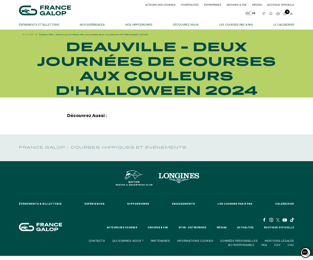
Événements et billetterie (39, 24)
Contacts (97, 240)
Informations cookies (195, 240)
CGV (277, 244)
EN (247, 13)
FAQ (264, 244)
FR (253, 13)
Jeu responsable (241, 244)
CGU (291, 244)
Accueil (28, 34)
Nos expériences (92, 24)
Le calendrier (283, 24)
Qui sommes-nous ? (128, 240)
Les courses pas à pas (236, 24)
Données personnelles (239, 240)
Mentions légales (279, 240)
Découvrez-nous (186, 24)
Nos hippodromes (139, 24)
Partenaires (160, 240)
